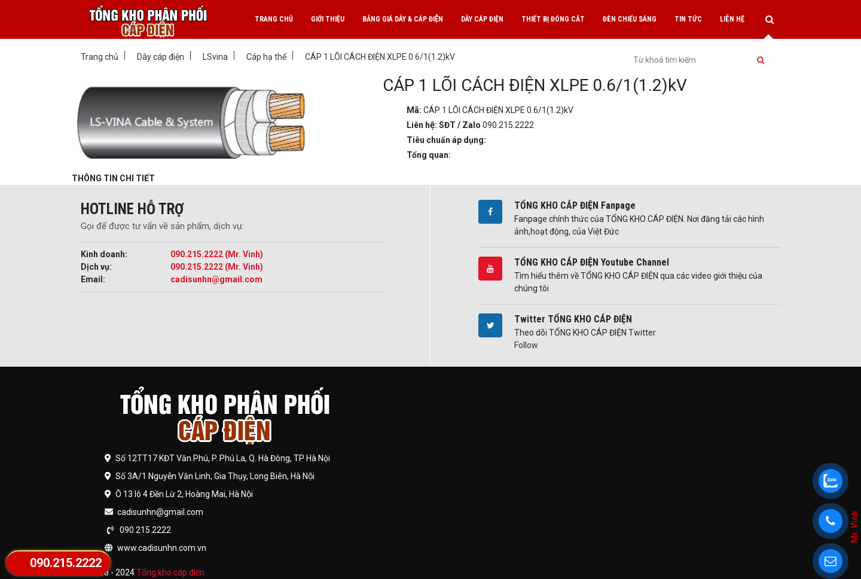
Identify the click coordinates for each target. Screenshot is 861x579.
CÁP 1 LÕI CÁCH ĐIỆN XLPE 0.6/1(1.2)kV (380, 57)
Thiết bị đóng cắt (553, 19)
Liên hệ (732, 19)
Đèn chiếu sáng (630, 19)
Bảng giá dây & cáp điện (402, 19)
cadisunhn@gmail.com (216, 279)
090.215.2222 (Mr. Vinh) (216, 254)
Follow (526, 345)
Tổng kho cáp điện (170, 572)
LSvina (215, 57)
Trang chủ (274, 19)
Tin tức (688, 19)
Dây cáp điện (482, 19)
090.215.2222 (66, 563)
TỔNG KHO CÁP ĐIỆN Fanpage (575, 205)
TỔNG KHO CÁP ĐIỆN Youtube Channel (591, 262)
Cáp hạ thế (266, 57)
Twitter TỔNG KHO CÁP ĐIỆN (573, 319)
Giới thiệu (327, 19)
